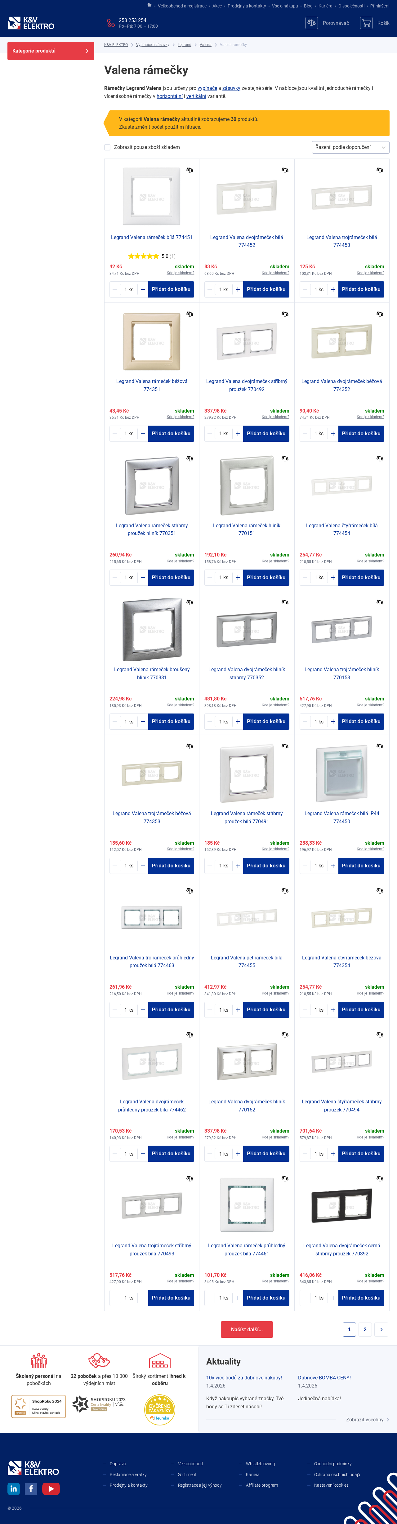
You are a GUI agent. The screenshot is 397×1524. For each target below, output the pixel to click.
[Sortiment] (160, 1370)
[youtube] (51, 1490)
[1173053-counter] (223, 1153)
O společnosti (351, 5)
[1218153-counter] (319, 433)
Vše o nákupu (285, 5)
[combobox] (316, 147)
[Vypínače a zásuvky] (152, 45)
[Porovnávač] (327, 23)
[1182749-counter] (128, 866)
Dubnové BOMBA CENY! (324, 1378)
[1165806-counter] (223, 866)
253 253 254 (132, 20)
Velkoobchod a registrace (182, 5)
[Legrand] (184, 45)
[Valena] (206, 45)
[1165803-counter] (223, 433)
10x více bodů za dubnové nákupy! (244, 1378)
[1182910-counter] (128, 1153)
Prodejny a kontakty (247, 5)
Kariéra (325, 5)
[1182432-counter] (223, 1009)
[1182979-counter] (128, 433)
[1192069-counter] (128, 577)
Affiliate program (262, 1485)
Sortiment (187, 1474)
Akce (217, 5)
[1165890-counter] (223, 721)
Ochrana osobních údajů (337, 1474)
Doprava (118, 1463)
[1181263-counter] (319, 577)
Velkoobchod (190, 1463)
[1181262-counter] (319, 289)
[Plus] (143, 289)
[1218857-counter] (223, 289)
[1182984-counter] (223, 1298)
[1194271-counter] (128, 289)
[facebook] (31, 1490)
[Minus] (115, 289)
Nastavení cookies (331, 1485)
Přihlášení (378, 5)
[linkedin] (13, 1490)
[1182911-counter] (128, 1009)
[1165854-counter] (319, 1153)
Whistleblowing (260, 1463)
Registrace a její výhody (200, 1485)
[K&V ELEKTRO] (31, 23)
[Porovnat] (190, 171)
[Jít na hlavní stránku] (149, 5)
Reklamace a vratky (128, 1474)
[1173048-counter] (319, 721)
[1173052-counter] (223, 577)
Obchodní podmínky (333, 1463)
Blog (308, 5)
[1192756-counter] (319, 866)
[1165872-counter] (319, 1298)
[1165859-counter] (128, 1298)
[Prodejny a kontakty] (99, 1370)
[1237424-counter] (128, 721)
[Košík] (375, 23)
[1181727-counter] (319, 1009)
